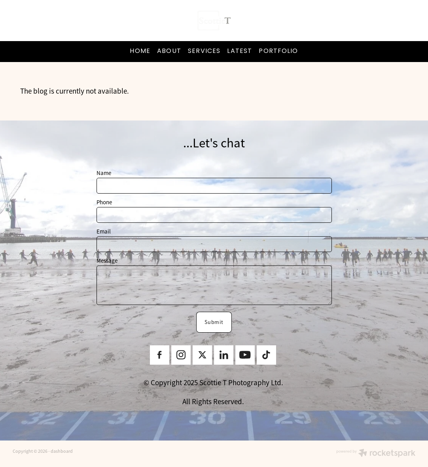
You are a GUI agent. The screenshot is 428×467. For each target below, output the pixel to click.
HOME (140, 51)
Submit (214, 322)
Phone (104, 202)
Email (104, 231)
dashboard (62, 451)
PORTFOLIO (278, 51)
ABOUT (169, 51)
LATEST (239, 51)
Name (104, 173)
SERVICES (204, 51)
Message (107, 261)
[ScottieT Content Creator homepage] (213, 20)
